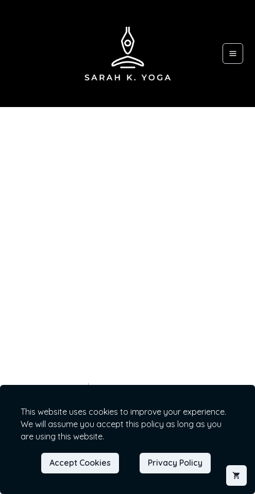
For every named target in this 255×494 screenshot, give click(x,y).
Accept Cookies (80, 462)
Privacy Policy (175, 462)
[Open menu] (233, 53)
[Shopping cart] (236, 475)
